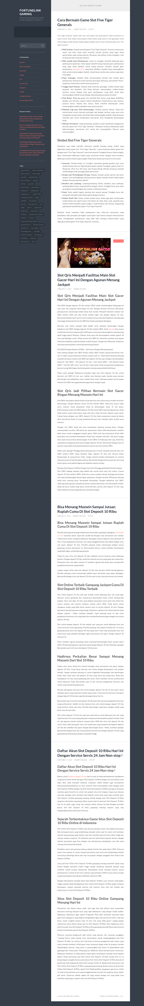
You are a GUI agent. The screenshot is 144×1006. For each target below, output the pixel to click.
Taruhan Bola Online (26, 100)
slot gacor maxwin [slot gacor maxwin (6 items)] (38, 224)
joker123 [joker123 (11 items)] (35, 180)
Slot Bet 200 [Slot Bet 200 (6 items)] (24, 211)
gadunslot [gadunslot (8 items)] (23, 177)
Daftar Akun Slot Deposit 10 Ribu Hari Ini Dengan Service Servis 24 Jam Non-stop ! (90, 755)
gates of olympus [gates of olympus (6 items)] (25, 180)
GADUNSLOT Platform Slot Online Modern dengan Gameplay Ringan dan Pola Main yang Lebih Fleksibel (32, 136)
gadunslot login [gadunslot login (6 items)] (33, 177)
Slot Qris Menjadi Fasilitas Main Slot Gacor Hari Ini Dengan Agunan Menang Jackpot (88, 280)
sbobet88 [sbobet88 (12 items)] (23, 201)
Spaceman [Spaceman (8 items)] (33, 238)
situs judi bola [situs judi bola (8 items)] (33, 201)
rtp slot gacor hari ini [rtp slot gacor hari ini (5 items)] (26, 197)
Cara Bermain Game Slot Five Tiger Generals (87, 22)
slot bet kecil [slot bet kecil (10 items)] (34, 211)
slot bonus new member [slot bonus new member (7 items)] (36, 214)
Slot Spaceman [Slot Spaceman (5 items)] (38, 235)
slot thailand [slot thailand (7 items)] (24, 238)
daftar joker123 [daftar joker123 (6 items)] (25, 173)
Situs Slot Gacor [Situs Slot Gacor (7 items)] (33, 204)
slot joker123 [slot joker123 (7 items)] (24, 228)
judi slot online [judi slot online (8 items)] (25, 187)
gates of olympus (25, 66)
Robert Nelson (80, 29)
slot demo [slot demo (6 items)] (23, 218)
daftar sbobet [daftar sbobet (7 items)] (36, 173)
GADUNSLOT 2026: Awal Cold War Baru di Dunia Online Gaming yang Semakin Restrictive (31, 119)
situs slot (111, 329)
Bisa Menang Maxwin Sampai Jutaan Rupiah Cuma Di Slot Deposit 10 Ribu (89, 509)
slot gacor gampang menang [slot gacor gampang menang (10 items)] (29, 221)
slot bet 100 (24, 83)
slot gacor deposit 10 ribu (80, 781)
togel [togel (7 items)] (33, 241)
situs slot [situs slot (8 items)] (23, 204)
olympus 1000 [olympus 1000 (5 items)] (37, 194)
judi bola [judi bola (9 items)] (23, 184)
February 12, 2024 (64, 289)
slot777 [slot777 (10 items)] (29, 207)
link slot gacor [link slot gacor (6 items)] (35, 187)
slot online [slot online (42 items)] (37, 231)
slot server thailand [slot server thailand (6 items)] (26, 235)
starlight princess (25, 96)
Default (22, 62)
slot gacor (23, 88)
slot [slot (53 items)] (41, 204)
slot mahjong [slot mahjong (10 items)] (34, 228)
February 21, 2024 (64, 29)
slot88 (22, 92)
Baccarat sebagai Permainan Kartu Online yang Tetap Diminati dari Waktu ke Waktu (32, 127)
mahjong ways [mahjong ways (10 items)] (35, 190)
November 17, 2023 (65, 764)
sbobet (22, 75)
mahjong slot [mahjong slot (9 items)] (24, 190)
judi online (23, 71)
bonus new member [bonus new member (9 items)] (37, 170)
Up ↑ (122, 1001)
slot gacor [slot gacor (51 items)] (32, 218)
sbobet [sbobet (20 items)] (37, 197)
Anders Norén (113, 1001)
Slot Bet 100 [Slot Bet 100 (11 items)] (38, 207)
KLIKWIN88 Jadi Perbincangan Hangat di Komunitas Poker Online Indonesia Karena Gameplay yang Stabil (32, 153)
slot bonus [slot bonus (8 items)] (23, 214)
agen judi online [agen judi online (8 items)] (25, 170)
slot (21, 79)
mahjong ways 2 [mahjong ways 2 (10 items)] (25, 194)
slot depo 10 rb (79, 69)
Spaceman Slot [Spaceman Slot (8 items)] (25, 241)
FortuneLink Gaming (31, 12)
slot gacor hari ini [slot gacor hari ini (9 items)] (25, 224)
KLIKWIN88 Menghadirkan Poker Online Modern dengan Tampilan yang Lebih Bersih (32, 144)
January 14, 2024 (64, 516)
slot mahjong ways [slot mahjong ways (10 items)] (26, 231)
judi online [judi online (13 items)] (31, 184)
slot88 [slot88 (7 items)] (22, 207)
